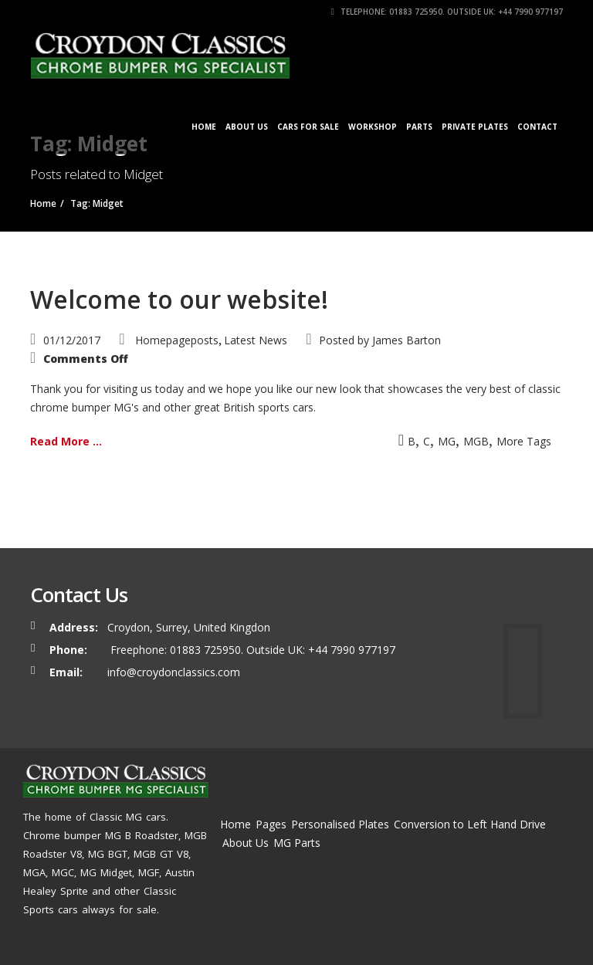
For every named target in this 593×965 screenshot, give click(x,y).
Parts (419, 126)
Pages (271, 824)
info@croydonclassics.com (173, 672)
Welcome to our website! (179, 299)
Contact (537, 126)
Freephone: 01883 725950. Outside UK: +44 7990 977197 (251, 649)
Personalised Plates (340, 824)
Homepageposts (177, 340)
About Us (246, 126)
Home (203, 126)
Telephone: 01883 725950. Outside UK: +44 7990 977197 (447, 11)
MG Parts (296, 842)
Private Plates (475, 126)
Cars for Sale (308, 126)
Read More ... (66, 441)
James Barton (406, 340)
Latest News (255, 340)
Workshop (372, 126)
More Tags (523, 441)
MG (447, 441)
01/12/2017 (71, 340)
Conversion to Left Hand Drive (470, 824)
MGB (476, 441)
